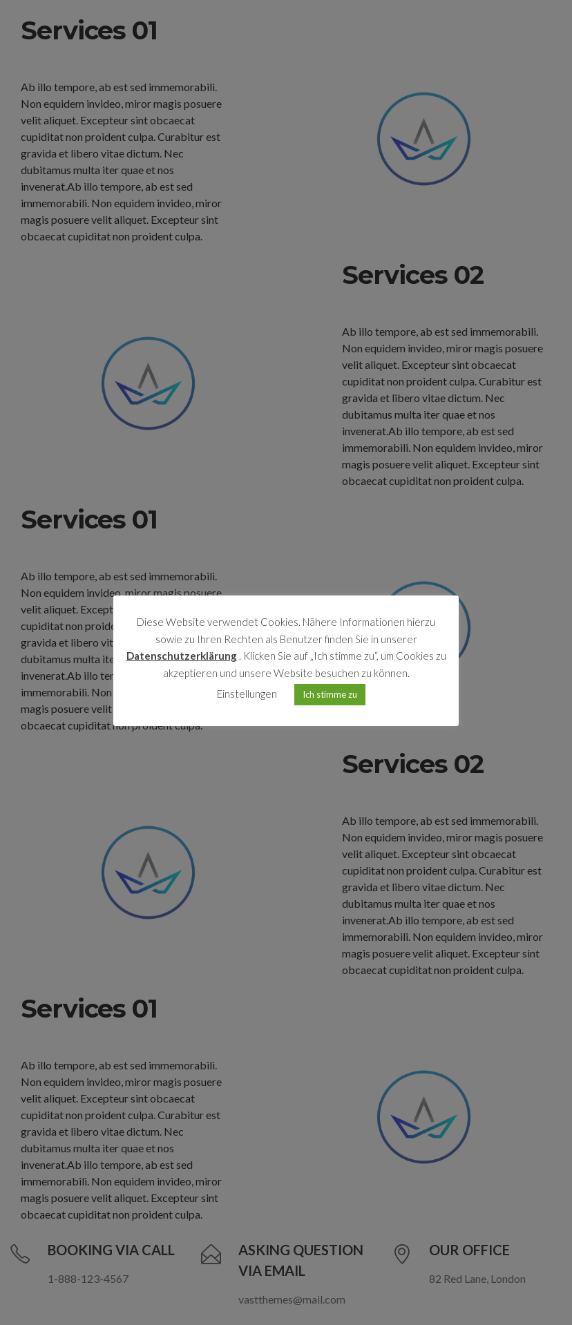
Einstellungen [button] (247, 693)
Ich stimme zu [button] (330, 694)
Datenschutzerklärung (181, 655)
